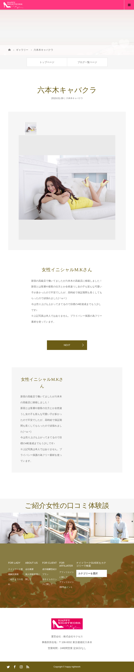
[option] (30, 128)
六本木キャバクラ (74, 98)
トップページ (47, 62)
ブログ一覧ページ (87, 62)
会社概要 (29, 569)
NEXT (67, 345)
